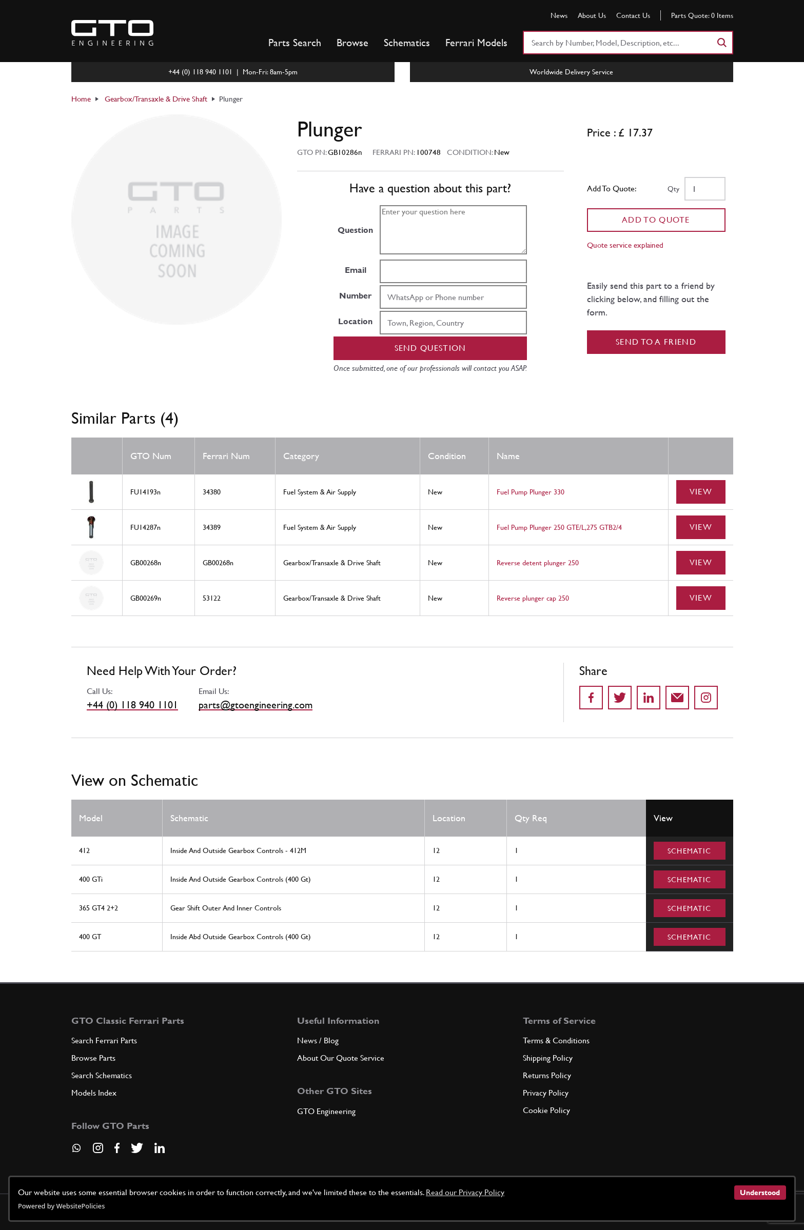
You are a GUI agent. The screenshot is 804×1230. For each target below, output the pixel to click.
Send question (430, 348)
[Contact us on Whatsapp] (76, 1151)
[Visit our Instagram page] (98, 1148)
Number (355, 296)
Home (81, 98)
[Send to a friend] (677, 697)
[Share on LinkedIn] (648, 697)
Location (355, 321)
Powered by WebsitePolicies (61, 1206)
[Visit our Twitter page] (137, 1148)
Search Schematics (101, 1075)
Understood (760, 1192)
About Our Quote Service (340, 1058)
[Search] (721, 42)
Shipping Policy (548, 1058)
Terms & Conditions (556, 1040)
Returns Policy (547, 1075)
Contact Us (633, 15)
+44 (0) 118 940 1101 (132, 705)
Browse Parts (93, 1058)
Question (355, 230)
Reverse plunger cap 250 (533, 598)
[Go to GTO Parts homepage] (112, 32)
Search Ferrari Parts (104, 1040)
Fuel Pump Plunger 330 (530, 492)
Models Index (93, 1093)
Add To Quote (656, 220)
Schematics (407, 42)
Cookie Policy (546, 1110)
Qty (673, 189)
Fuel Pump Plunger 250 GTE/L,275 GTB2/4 (559, 527)
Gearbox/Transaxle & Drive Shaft (156, 98)
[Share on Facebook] (591, 697)
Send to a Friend (656, 342)
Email (355, 270)
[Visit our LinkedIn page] (159, 1148)
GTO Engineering (326, 1111)
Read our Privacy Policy (465, 1192)
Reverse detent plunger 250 (538, 563)
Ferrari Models (476, 42)
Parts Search (294, 42)
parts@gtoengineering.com (255, 705)
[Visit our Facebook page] (117, 1148)
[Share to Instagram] (706, 697)
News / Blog (318, 1040)
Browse (352, 42)
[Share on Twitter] (620, 697)
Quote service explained (625, 245)
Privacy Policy (545, 1093)
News (559, 15)
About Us (592, 15)
